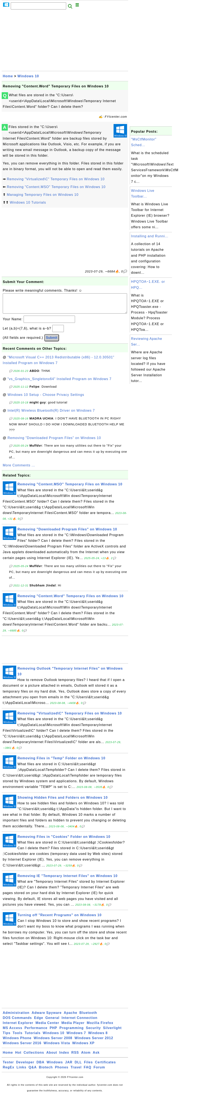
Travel (76, 1071)
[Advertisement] (65, 41)
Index (64, 1057)
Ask (96, 1057)
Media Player (72, 1027)
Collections (34, 1057)
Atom (86, 1057)
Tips (7, 1037)
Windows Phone (17, 1042)
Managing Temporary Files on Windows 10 (42, 194)
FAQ (87, 1071)
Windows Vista (57, 1047)
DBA (40, 1066)
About (51, 1057)
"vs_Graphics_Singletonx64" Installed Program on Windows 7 (59, 383)
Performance (35, 1032)
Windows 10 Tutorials (28, 202)
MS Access (12, 1032)
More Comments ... (19, 469)
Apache (70, 1017)
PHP (53, 1032)
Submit (51, 342)
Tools (17, 1037)
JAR (68, 1066)
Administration (16, 1017)
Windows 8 (97, 1037)
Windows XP (83, 1047)
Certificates (105, 1066)
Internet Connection (79, 1022)
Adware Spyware (47, 1017)
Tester (8, 1066)
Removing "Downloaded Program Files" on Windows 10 (54, 442)
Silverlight (112, 1032)
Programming (71, 1032)
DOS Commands (17, 1022)
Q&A (33, 1071)
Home (8, 76)
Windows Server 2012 (94, 1042)
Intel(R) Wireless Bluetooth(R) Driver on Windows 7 (51, 415)
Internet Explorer (18, 1027)
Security (93, 1032)
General (52, 1022)
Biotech (46, 1071)
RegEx (8, 1071)
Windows (55, 1066)
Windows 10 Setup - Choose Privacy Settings (46, 399)
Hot (18, 1057)
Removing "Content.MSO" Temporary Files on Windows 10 (56, 187)
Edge (38, 1022)
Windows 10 (28, 76)
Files (88, 1066)
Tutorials (32, 1037)
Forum (99, 1071)
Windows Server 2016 (22, 1047)
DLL (78, 1066)
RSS (75, 1057)
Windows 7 (76, 1037)
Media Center (47, 1027)
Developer (25, 1066)
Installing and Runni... (149, 236)
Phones (61, 1071)
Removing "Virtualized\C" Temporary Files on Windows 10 (55, 179)
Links (21, 1071)
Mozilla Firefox (100, 1027)
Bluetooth (88, 1017)
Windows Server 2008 (53, 1042)
